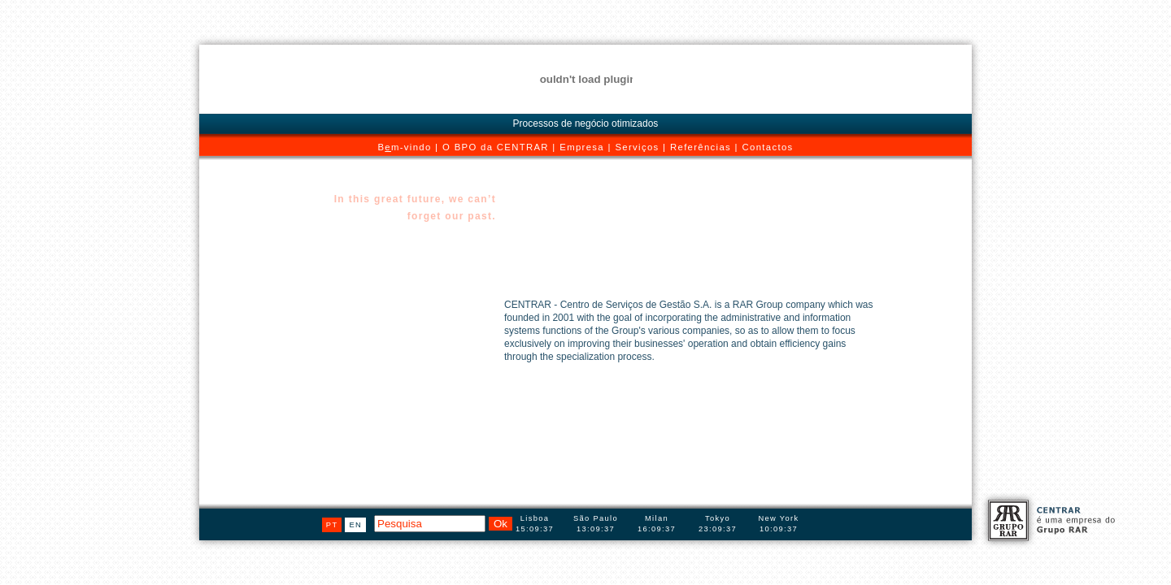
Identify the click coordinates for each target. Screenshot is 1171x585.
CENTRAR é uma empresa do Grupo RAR (1049, 520)
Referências (700, 147)
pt (332, 525)
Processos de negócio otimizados (586, 123)
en (355, 525)
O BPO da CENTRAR (495, 147)
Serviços (637, 147)
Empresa (581, 147)
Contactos (768, 147)
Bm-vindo (404, 147)
